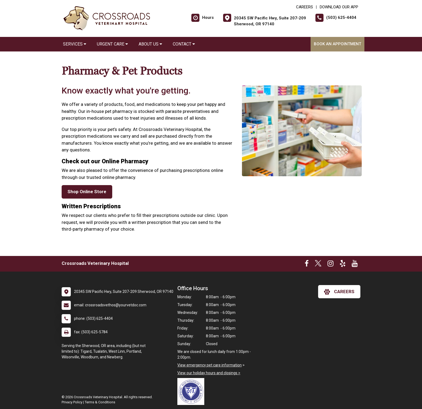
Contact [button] (184, 44)
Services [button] (74, 44)
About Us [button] (150, 44)
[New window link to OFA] (192, 391)
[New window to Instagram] (330, 264)
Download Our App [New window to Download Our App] (339, 7)
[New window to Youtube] (354, 264)
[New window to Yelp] (342, 264)
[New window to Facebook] (306, 264)
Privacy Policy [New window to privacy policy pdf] (72, 402)
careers (339, 292)
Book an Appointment (337, 43)
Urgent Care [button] (112, 44)
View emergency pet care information (209, 365)
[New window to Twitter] (318, 264)
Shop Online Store (87, 191)
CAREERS (304, 7)
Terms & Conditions (100, 402)
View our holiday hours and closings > (208, 373)
